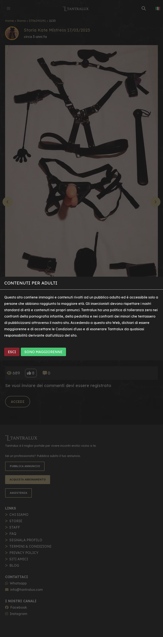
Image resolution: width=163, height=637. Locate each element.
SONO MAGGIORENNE (43, 352)
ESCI (12, 352)
